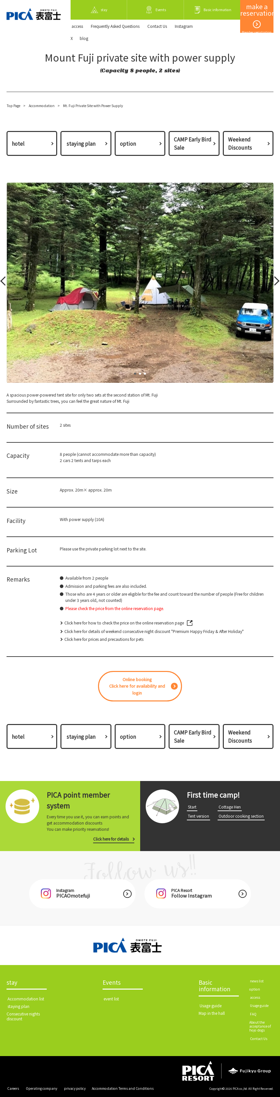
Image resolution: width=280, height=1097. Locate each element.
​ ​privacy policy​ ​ (74, 1088)
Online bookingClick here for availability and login (137, 686)
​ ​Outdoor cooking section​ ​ (241, 816)
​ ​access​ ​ (77, 26)
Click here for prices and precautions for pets (103, 639)
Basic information (214, 986)
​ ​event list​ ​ (111, 998)
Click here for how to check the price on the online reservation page (124, 622)
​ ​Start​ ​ (192, 806)
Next (274, 283)
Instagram (184, 26)
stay (12, 982)
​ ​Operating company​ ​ (41, 1088)
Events (112, 982)
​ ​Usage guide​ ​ (210, 1005)
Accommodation (42, 105)
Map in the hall (212, 1013)
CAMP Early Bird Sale (192, 143)
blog (84, 38)
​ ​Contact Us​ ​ (157, 26)
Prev (4, 283)
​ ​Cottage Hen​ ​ (230, 806)
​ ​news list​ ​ (256, 980)
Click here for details (111, 839)
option (128, 143)
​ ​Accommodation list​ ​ (26, 998)
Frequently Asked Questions (115, 26)
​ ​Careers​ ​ (13, 1088)
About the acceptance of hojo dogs (260, 1026)
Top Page (13, 105)
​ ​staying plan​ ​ (81, 143)
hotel (18, 143)
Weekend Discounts (240, 143)
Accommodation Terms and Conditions (123, 1088)
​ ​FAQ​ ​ (253, 1014)
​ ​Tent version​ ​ (198, 816)
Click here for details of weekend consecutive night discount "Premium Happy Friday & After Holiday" (154, 631)
